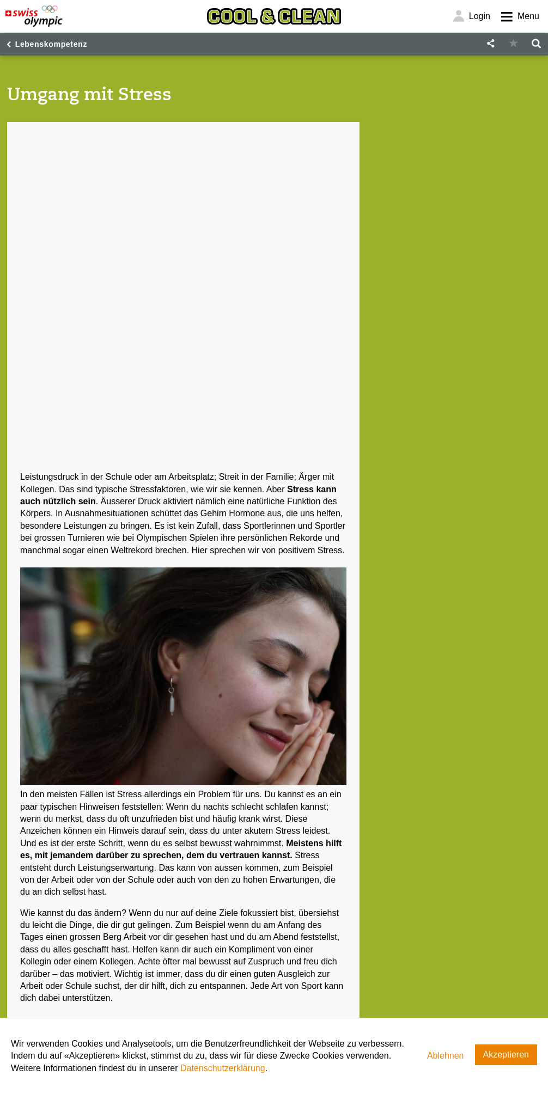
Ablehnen (445, 1055)
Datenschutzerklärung (222, 1068)
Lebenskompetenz (51, 44)
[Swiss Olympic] (34, 16)
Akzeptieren (506, 1054)
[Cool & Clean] (274, 16)
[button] (490, 44)
